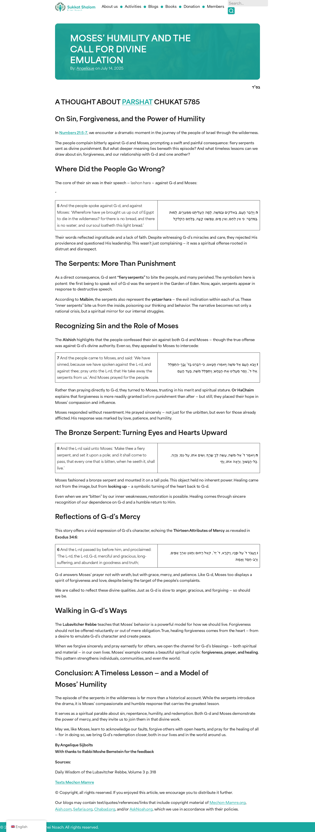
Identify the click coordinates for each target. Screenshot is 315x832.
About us (110, 6)
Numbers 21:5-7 (73, 132)
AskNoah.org (141, 809)
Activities (133, 6)
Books (171, 6)
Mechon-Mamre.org (228, 802)
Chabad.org (104, 809)
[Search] (231, 10)
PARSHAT (137, 101)
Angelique (85, 68)
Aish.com (63, 809)
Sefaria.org (83, 809)
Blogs (153, 6)
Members (215, 6)
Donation (192, 6)
